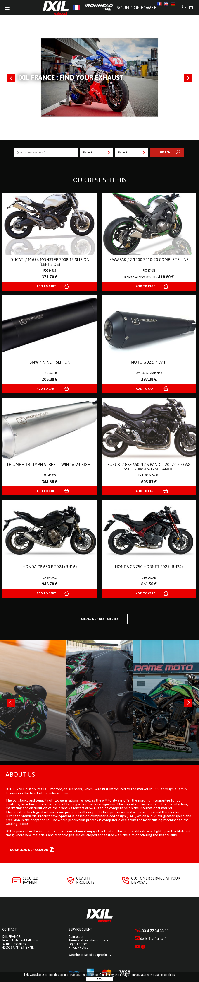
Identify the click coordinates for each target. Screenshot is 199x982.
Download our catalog (32, 849)
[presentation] (11, 703)
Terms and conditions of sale (88, 940)
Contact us (76, 936)
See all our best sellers (99, 619)
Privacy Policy (78, 947)
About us (20, 774)
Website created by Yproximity (90, 955)
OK (99, 978)
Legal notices (78, 944)
